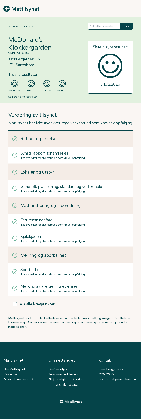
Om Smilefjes (57, 369)
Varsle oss (10, 374)
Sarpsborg (30, 26)
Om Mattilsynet (14, 369)
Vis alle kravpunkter (34, 304)
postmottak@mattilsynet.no (118, 379)
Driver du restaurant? (18, 379)
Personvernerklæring (63, 374)
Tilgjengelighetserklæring (65, 379)
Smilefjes (13, 26)
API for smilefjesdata (63, 384)
